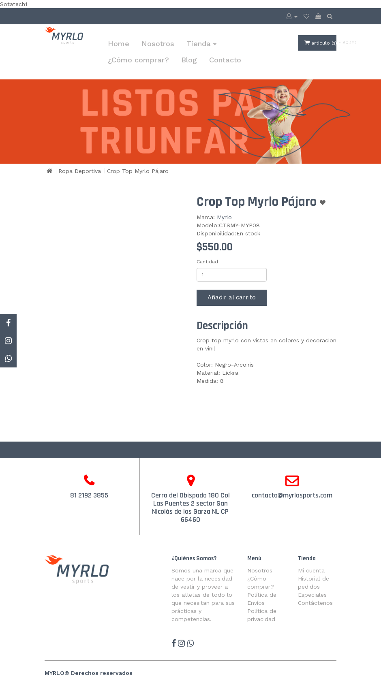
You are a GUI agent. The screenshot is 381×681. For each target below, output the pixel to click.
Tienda (201, 43)
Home (118, 43)
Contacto (225, 60)
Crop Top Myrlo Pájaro (138, 171)
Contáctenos (315, 603)
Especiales (312, 594)
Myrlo (224, 217)
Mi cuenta (311, 570)
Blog (189, 60)
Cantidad (207, 262)
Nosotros (157, 43)
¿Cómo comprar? (138, 60)
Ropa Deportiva (79, 171)
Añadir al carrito (232, 297)
